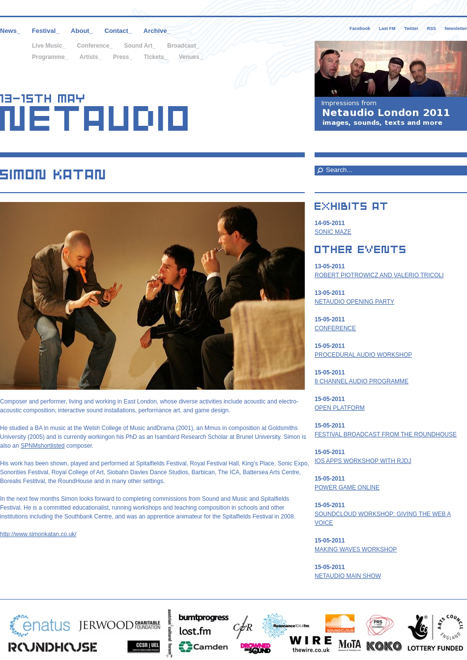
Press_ (122, 57)
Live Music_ (48, 45)
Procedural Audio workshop (363, 354)
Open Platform (340, 407)
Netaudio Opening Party (354, 301)
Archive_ (157, 30)
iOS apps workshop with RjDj (363, 461)
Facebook (360, 28)
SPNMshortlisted (42, 445)
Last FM (387, 28)
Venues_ (191, 57)
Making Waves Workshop (356, 549)
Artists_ (91, 57)
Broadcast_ (183, 45)
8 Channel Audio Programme (362, 381)
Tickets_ (155, 57)
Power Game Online (347, 487)
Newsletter (455, 28)
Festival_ (45, 30)
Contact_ (118, 30)
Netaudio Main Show (348, 576)
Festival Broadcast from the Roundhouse (386, 434)
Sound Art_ (139, 45)
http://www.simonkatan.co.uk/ (38, 534)
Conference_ (95, 45)
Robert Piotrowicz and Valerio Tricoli (379, 275)
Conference (335, 328)
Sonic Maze (333, 232)
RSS (431, 28)
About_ (82, 30)
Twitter (411, 28)
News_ (10, 30)
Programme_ (50, 57)
